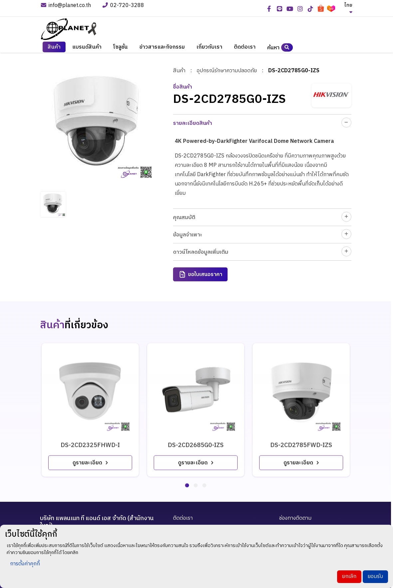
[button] (187, 479)
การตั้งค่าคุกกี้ (25, 563)
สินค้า (54, 48)
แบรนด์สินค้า (86, 48)
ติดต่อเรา (245, 48)
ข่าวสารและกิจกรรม (162, 48)
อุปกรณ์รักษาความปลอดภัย (227, 71)
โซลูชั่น (120, 48)
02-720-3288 (123, 6)
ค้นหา (280, 48)
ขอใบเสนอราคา (200, 274)
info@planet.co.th (66, 6)
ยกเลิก (349, 576)
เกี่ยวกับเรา (209, 48)
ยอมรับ (375, 576)
